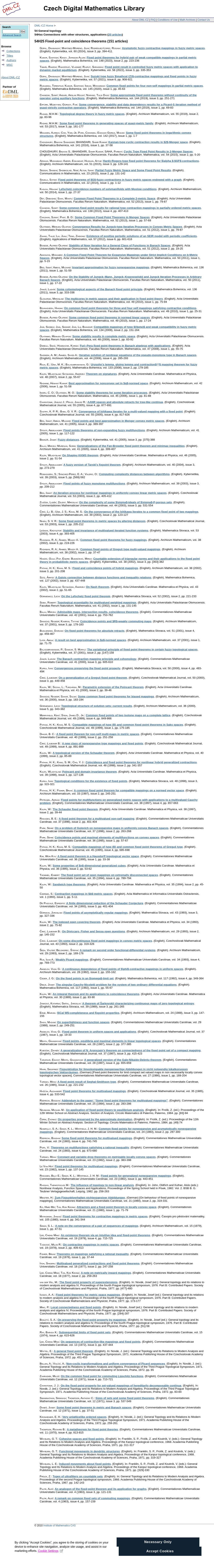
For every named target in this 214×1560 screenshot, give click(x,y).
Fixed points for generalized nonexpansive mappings (136, 1175)
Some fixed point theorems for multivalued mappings (97, 1138)
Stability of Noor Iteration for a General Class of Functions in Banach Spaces (120, 245)
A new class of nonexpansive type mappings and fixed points (102, 743)
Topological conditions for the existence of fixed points (90, 781)
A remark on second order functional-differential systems (117, 950)
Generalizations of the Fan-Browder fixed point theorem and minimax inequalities (131, 445)
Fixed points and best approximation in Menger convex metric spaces (118, 420)
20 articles (115, 34)
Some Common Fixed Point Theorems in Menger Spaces (112, 217)
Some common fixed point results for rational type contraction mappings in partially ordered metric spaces (130, 207)
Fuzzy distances (68, 439)
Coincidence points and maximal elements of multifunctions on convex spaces (107, 837)
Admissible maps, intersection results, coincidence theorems (97, 611)
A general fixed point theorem (73, 1351)
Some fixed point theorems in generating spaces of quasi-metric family (106, 123)
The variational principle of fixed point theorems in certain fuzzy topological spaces (142, 649)
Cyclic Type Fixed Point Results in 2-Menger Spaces (158, 151)
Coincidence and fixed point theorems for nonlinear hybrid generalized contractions (141, 762)
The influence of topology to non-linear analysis (102, 1185)
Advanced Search (12, 35)
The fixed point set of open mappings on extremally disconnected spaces (109, 875)
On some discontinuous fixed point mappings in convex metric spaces (105, 940)
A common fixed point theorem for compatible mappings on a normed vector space (129, 790)
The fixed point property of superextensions (88, 1282)
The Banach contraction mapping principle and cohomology (96, 658)
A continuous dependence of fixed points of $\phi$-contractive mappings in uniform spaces (122, 969)
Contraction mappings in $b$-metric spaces (84, 893)
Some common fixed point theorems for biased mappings (116, 696)
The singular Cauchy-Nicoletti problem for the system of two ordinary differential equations (116, 984)
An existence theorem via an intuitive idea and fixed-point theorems (105, 1235)
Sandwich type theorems (69, 884)
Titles (9, 55)
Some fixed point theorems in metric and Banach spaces (93, 1407)
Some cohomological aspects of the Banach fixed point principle (100, 289)
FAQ (153, 19)
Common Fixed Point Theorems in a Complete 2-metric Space (114, 198)
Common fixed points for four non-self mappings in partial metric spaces (154, 85)
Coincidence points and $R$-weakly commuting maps (116, 621)
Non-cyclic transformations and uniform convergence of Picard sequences (115, 1363)
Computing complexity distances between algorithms (134, 474)
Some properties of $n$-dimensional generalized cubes (89, 865)
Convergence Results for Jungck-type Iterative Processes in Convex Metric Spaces (127, 226)
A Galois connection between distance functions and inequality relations (103, 577)
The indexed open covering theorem (77, 922)
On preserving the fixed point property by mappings (91, 1319)
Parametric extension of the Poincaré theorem (113, 687)
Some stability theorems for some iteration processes (111, 392)
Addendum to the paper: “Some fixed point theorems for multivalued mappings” (115, 1100)
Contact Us (203, 19)
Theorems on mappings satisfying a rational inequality (93, 1254)
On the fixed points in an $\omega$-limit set (85, 978)
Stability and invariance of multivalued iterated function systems (105, 530)
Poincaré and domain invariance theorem (89, 771)
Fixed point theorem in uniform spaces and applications (99, 1031)
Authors (11, 60)
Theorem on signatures (101, 373)
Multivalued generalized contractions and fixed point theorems (98, 1263)
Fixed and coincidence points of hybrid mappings (105, 568)
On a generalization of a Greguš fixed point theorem (93, 677)
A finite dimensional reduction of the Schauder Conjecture (104, 903)
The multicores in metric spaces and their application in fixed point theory (114, 298)
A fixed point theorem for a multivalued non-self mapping (96, 818)
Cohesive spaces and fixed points (81, 1438)
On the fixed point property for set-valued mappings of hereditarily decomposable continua (121, 1385)
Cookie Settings (50, 1556)
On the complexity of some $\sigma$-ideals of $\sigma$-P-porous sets (125, 502)
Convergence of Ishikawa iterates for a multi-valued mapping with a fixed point (131, 411)
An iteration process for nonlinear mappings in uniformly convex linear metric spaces (110, 492)
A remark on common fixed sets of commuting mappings (92, 1498)
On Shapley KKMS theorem (80, 455)
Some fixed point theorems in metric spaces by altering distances (102, 521)
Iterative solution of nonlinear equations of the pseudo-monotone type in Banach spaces (137, 355)
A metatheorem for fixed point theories (92, 1429)
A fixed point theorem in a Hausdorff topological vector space (98, 856)
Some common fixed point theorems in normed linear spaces (109, 317)
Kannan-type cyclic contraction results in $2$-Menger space (148, 142)
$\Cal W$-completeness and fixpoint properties (88, 1012)
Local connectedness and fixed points (76, 1307)
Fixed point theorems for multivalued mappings (94, 1091)
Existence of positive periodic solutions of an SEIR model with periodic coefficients (142, 236)
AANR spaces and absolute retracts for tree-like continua (125, 402)
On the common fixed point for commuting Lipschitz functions (102, 1376)
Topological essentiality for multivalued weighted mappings (96, 602)
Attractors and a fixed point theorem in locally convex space (116, 1207)
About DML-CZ (140, 19)
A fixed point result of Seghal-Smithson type (86, 1081)
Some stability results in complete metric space (103, 336)
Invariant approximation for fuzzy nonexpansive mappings (110, 267)
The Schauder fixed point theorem (75, 809)
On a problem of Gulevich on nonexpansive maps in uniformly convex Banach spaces (111, 828)
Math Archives (187, 19)
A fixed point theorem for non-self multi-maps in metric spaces (97, 734)
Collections (13, 51)
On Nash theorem (97, 586)
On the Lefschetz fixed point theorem (85, 596)
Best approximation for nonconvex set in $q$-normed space (108, 383)
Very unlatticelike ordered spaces (84, 1416)
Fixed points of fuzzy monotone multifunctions (94, 483)
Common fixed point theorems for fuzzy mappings (113, 539)
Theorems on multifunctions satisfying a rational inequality (90, 1147)
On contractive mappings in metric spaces (91, 1244)
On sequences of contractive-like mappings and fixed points (100, 1341)
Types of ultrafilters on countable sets (78, 1476)
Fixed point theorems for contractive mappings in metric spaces (105, 1216)
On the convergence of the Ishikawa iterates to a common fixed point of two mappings (141, 511)
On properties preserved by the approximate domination (95, 1119)
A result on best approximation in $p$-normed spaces (90, 640)
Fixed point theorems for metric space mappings (88, 1294)
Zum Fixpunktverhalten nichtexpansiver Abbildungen (90, 1197)
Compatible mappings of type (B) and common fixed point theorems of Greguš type (127, 846)
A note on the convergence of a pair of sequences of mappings (96, 1225)
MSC (9, 64)
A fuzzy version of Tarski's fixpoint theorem (92, 464)
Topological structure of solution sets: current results (96, 705)
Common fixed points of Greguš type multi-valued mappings (120, 549)
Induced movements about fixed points (85, 1463)
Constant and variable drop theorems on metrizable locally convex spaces (106, 1156)
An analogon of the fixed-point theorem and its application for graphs (100, 1488)
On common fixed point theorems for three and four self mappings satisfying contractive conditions (130, 308)
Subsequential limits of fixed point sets (85, 1332)
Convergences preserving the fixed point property (87, 668)
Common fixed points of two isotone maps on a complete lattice (128, 715)
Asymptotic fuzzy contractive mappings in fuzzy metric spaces (163, 48)
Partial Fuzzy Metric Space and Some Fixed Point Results (133, 170)
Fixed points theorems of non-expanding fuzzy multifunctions (104, 430)
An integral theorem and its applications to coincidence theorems (96, 994)
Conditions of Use (168, 19)
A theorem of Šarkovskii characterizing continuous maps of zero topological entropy (138, 1003)
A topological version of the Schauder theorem (84, 752)
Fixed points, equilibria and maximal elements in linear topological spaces (112, 1041)
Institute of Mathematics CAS (59, 1525)
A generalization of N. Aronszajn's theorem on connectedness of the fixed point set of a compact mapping (130, 1050)
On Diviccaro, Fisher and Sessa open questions (93, 931)
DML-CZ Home (43, 25)
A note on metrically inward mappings (106, 1272)
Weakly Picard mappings (72, 959)
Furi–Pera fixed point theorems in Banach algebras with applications (125, 345)
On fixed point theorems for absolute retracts (94, 630)
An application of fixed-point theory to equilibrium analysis (105, 1109)
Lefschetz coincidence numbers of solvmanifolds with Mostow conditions (108, 189)
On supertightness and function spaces (83, 1022)
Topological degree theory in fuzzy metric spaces (92, 113)
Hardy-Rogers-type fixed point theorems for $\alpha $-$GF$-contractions (151, 160)
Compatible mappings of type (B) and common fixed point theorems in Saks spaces (127, 724)
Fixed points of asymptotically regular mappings (96, 912)
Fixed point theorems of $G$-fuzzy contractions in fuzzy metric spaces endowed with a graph (119, 179)
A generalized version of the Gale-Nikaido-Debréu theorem (122, 1059)
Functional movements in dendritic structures (89, 1451)
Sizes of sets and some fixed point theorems (125, 1398)
